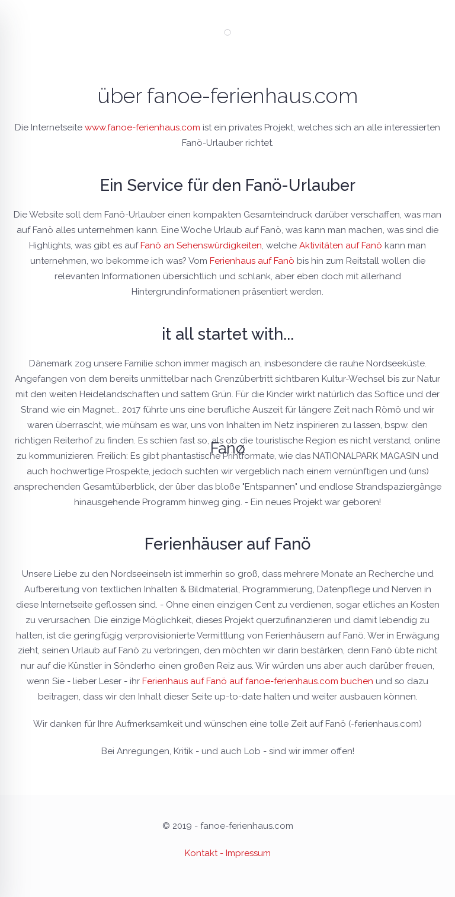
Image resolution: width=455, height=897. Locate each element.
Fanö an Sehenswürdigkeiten (201, 245)
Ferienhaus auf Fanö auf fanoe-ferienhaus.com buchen (257, 681)
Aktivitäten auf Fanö (340, 245)
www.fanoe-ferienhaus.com (142, 127)
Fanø (227, 448)
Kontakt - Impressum (228, 853)
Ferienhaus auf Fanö (252, 261)
